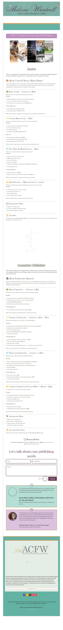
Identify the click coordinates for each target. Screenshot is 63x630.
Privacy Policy (31, 623)
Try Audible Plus (31, 602)
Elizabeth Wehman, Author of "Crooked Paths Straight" (34, 525)
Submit (52, 479)
